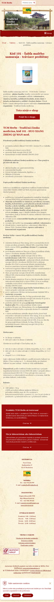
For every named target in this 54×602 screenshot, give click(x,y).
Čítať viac (26, 423)
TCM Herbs (7, 2)
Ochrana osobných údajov (27, 543)
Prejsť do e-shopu (27, 117)
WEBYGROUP (35, 573)
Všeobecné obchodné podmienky (27, 538)
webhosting (17, 573)
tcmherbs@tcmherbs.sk (29, 485)
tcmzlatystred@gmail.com (29, 503)
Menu (48, 33)
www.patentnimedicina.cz (31, 568)
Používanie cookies (27, 545)
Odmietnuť (27, 595)
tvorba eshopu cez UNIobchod (40, 570)
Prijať (6, 595)
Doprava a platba (27, 541)
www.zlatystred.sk (27, 505)
